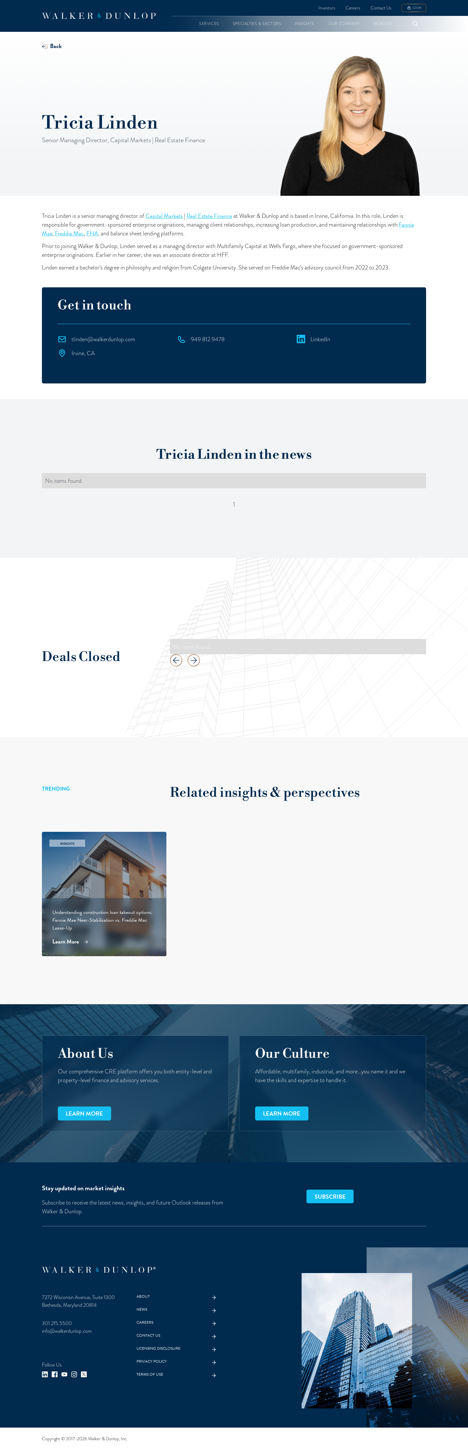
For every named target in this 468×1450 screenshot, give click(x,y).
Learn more (84, 1113)
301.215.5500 (57, 1323)
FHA (92, 233)
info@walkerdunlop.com (67, 1331)
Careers (352, 8)
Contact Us (380, 8)
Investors (326, 8)
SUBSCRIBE (330, 1196)
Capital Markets (164, 215)
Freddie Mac (69, 233)
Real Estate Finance (209, 215)
